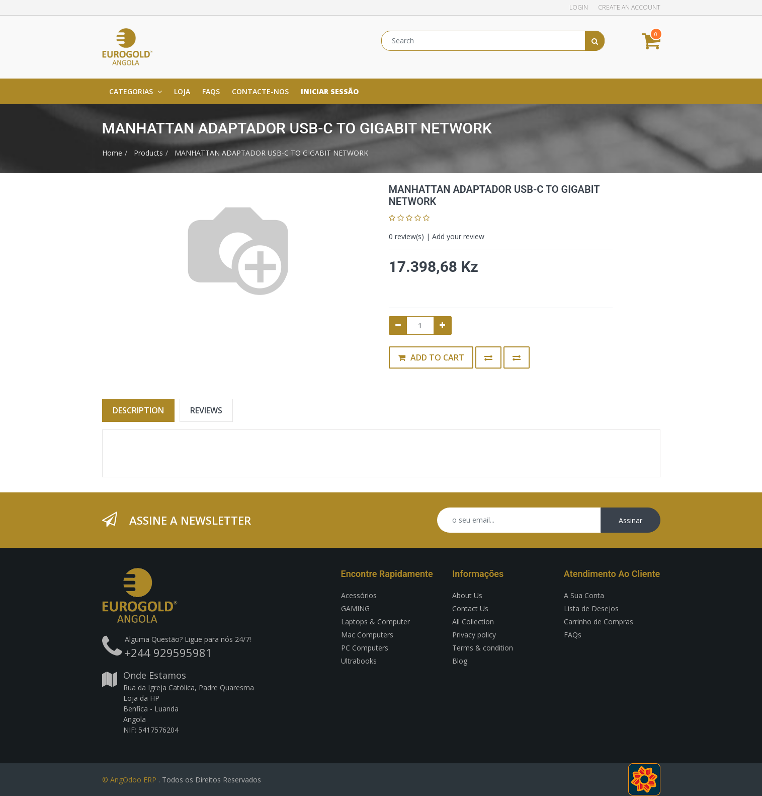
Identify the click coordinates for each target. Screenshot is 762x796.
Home (112, 153)
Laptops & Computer (375, 621)
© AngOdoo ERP (129, 779)
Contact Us (470, 608)
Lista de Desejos (591, 608)
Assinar (630, 520)
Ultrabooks (359, 661)
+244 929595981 (168, 652)
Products (148, 153)
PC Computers (364, 648)
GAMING (355, 608)
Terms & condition (482, 648)
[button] (488, 357)
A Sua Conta (584, 595)
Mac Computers (367, 634)
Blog (459, 661)
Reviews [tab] (206, 410)
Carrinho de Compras (598, 621)
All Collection (473, 621)
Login (578, 7)
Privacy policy (474, 634)
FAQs (572, 634)
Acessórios (359, 595)
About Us (467, 595)
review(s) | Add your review (436, 236)
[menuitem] (182, 91)
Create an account (629, 7)
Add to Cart (431, 357)
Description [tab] (138, 410)
